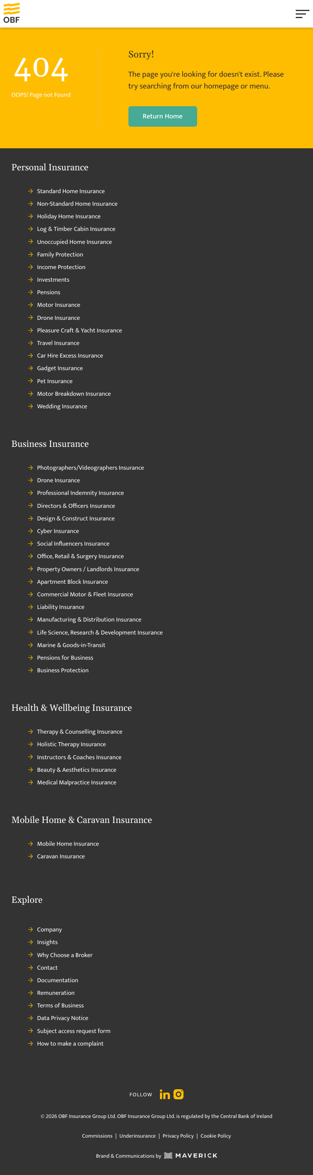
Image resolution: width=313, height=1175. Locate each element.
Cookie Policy (215, 1136)
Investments (48, 280)
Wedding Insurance (57, 406)
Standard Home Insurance (66, 191)
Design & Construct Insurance (71, 518)
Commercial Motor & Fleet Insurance (80, 594)
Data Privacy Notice (58, 1018)
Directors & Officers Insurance (71, 506)
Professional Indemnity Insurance (76, 493)
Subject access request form (69, 1031)
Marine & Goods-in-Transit (66, 645)
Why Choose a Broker (60, 955)
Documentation (53, 980)
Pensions (44, 292)
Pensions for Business (60, 658)
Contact (43, 968)
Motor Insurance (54, 305)
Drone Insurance (54, 318)
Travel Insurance (53, 343)
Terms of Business (56, 1005)
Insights (43, 942)
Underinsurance (137, 1136)
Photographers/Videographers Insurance (86, 468)
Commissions (97, 1136)
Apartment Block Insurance (68, 582)
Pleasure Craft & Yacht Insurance (75, 330)
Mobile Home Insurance (63, 844)
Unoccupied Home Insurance (70, 242)
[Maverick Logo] (189, 1157)
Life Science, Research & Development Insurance (95, 632)
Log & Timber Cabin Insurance (71, 229)
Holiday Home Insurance (64, 216)
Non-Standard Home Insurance (72, 204)
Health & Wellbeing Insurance (71, 708)
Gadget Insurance (55, 368)
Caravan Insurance (56, 856)
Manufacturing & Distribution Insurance (84, 619)
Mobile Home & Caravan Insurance (81, 820)
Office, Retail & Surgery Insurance (76, 556)
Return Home (163, 116)
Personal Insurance (49, 168)
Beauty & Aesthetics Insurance (72, 770)
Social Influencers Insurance (68, 544)
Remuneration (51, 993)
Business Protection (58, 670)
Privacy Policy (178, 1136)
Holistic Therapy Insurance (67, 744)
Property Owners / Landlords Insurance (83, 569)
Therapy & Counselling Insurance (75, 732)
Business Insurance (50, 444)
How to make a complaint (65, 1044)
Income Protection (56, 267)
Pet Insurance (50, 381)
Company (45, 929)
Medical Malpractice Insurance (72, 782)
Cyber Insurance (53, 531)
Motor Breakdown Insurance (69, 394)
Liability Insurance (56, 607)
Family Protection (55, 254)
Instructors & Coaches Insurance (74, 757)
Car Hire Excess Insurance (65, 356)
